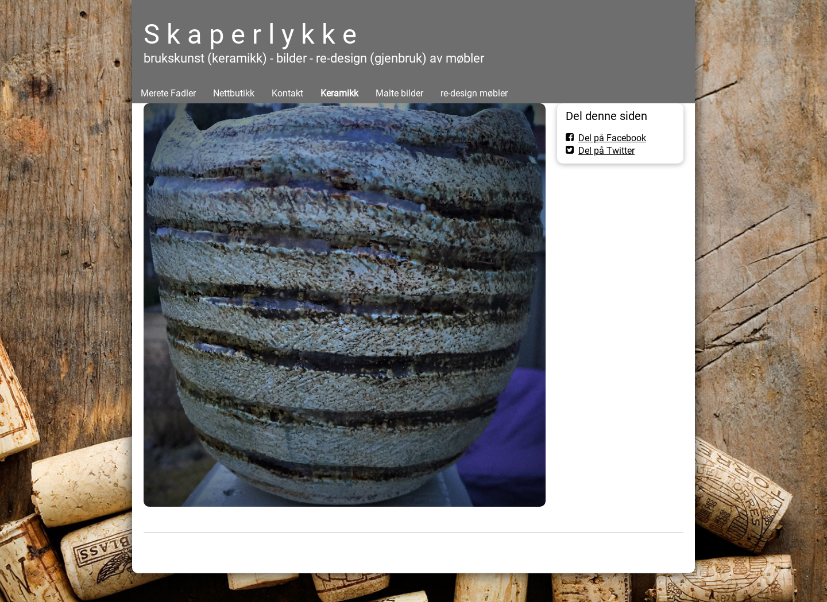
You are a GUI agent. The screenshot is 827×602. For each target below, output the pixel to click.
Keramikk (339, 93)
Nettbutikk (233, 93)
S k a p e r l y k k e (250, 34)
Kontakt (287, 93)
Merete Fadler (168, 93)
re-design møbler (474, 93)
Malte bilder (399, 93)
